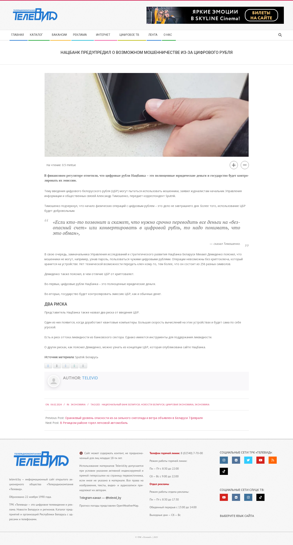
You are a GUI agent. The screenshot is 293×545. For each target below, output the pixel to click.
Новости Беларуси (152, 404)
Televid (90, 378)
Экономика (78, 404)
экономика (202, 404)
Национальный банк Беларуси (121, 404)
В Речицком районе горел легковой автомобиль (94, 423)
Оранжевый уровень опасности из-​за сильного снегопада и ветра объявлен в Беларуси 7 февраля (134, 418)
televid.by (15, 479)
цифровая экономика (180, 404)
